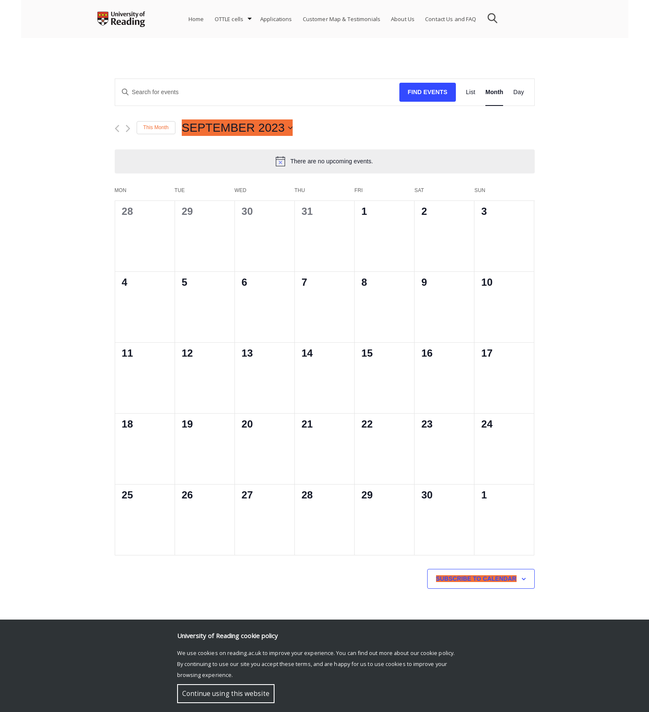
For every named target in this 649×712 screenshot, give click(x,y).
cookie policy (436, 653)
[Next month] (128, 129)
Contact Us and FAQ (450, 19)
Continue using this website (225, 693)
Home (196, 19)
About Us (403, 19)
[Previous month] (117, 129)
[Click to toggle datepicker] (237, 127)
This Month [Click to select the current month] (156, 127)
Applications (276, 19)
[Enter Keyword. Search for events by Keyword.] (257, 92)
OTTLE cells (229, 19)
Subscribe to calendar (476, 578)
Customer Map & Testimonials (342, 19)
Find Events (427, 92)
